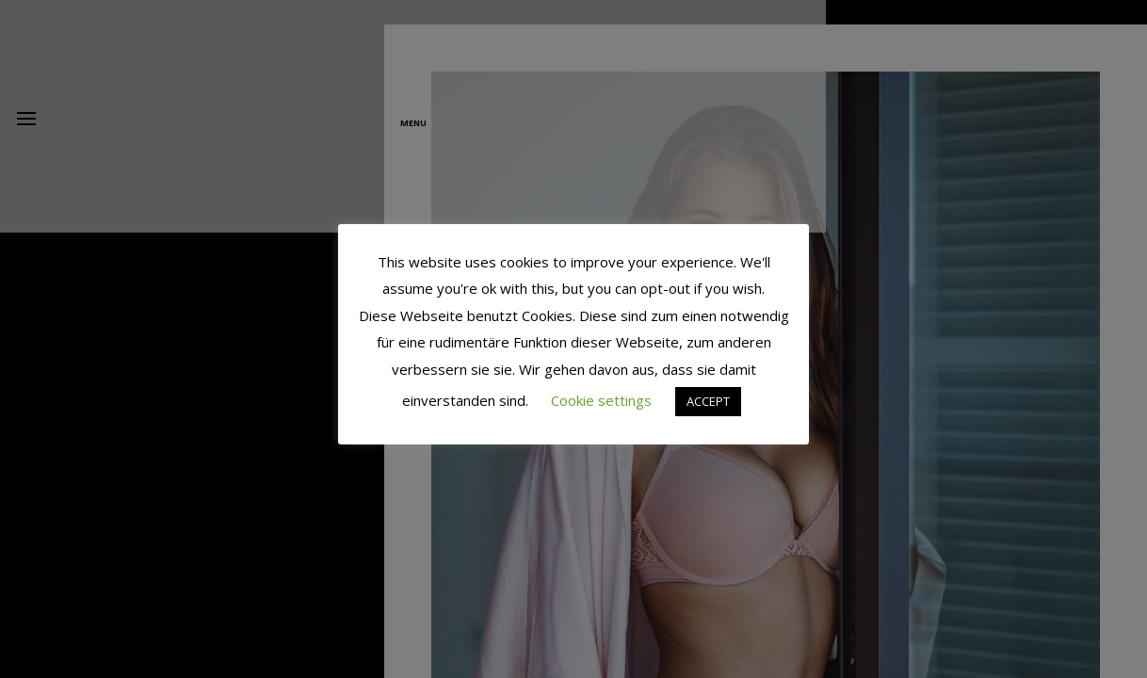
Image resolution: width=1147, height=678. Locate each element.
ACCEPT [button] (708, 401)
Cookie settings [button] (601, 400)
